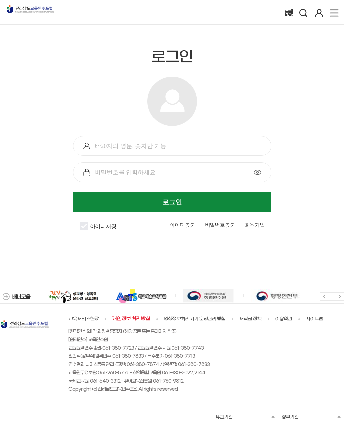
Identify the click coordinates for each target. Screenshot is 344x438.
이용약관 (283, 319)
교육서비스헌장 (83, 319)
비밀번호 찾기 (220, 225)
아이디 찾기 (183, 225)
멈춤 (331, 296)
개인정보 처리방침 (131, 319)
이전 (323, 296)
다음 (339, 296)
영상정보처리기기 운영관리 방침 (195, 319)
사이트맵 (314, 319)
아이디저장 (98, 226)
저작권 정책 (250, 319)
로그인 (172, 202)
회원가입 (255, 225)
